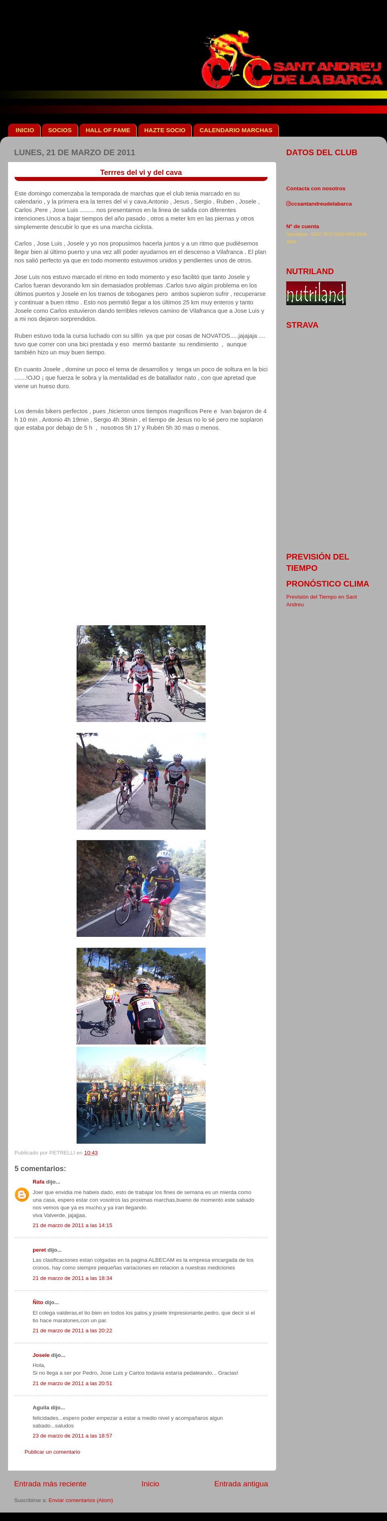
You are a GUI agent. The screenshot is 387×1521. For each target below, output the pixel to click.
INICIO (25, 130)
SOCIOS (59, 130)
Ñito (38, 1302)
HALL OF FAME (107, 130)
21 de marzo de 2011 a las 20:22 (72, 1330)
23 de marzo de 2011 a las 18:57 (72, 1436)
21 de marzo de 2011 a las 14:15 (72, 1225)
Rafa (38, 1182)
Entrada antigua (241, 1483)
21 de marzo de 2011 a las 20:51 (72, 1383)
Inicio (150, 1483)
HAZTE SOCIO (165, 130)
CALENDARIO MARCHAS (236, 130)
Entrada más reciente (50, 1483)
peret (39, 1250)
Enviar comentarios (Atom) (81, 1500)
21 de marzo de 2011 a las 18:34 (72, 1278)
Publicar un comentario (52, 1452)
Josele (41, 1355)
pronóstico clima (327, 583)
